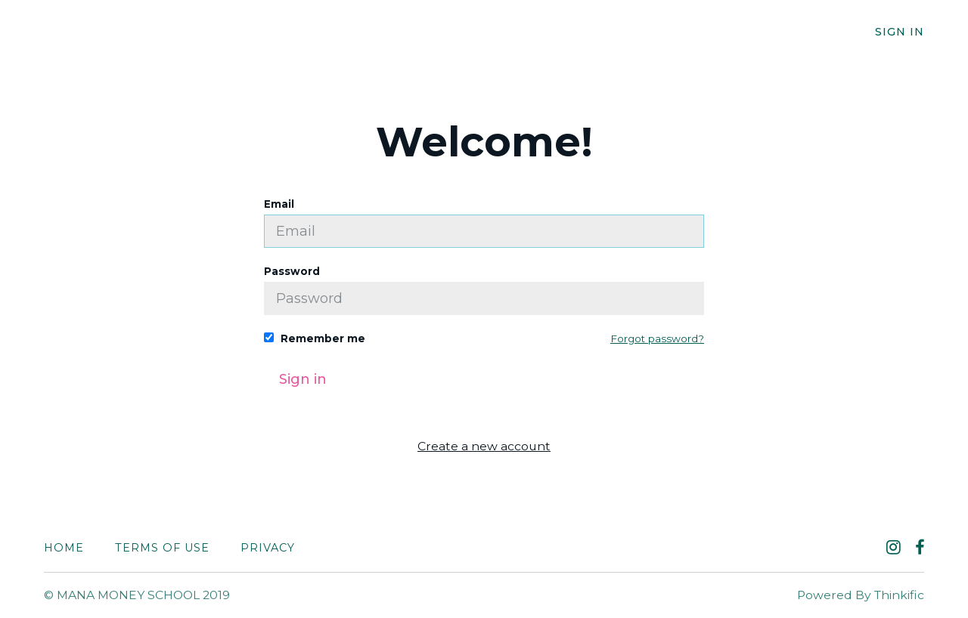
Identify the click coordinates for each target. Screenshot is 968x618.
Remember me (314, 338)
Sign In (899, 32)
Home (64, 548)
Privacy (267, 548)
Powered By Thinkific (860, 595)
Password (484, 290)
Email (484, 223)
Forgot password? (657, 338)
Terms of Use (162, 548)
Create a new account (484, 446)
